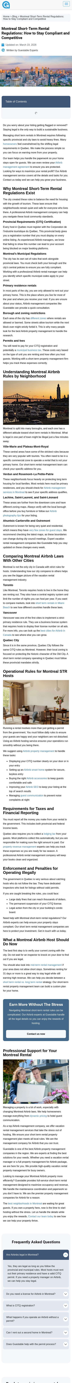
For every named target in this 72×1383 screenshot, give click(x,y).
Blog (14, 16)
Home (6, 16)
